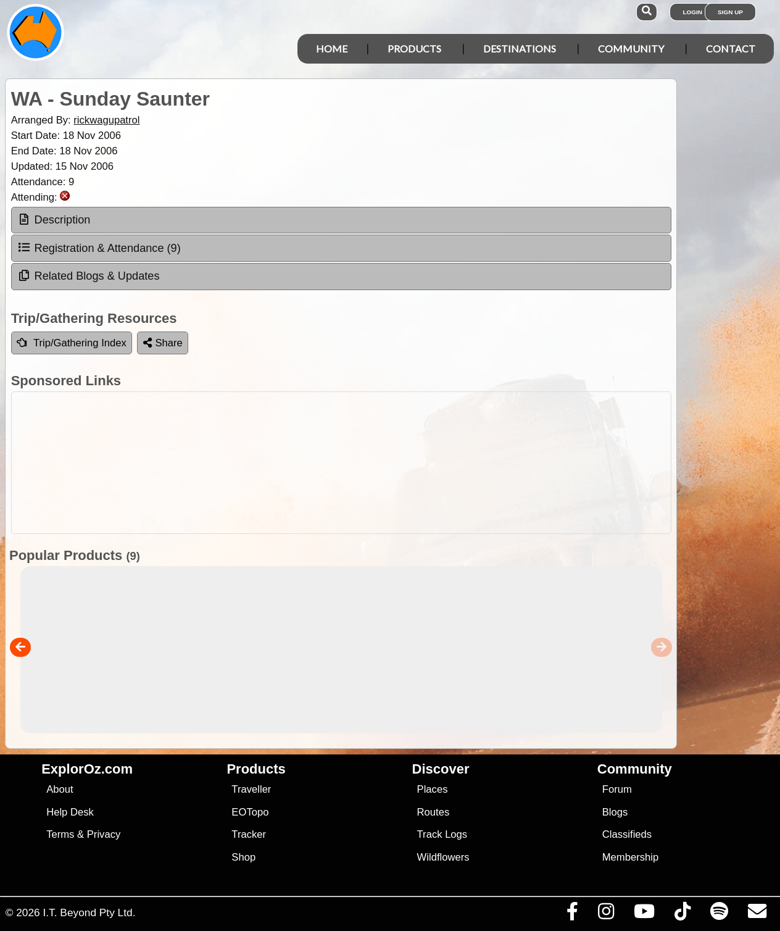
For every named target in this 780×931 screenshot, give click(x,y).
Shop (243, 857)
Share (163, 343)
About (59, 789)
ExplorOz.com (87, 769)
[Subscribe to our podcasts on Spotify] (718, 914)
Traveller (251, 789)
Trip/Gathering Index (72, 343)
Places (432, 789)
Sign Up (730, 12)
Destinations (519, 48)
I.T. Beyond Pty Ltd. (89, 912)
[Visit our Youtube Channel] (644, 914)
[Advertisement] (396, 462)
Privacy (104, 834)
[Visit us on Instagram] (605, 914)
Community (631, 48)
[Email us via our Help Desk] (757, 914)
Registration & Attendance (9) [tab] (99, 247)
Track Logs (442, 834)
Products (414, 48)
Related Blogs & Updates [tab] (88, 276)
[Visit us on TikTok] (682, 914)
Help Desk (70, 812)
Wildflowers (443, 857)
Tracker (248, 834)
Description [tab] (54, 220)
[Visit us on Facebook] (572, 914)
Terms (60, 834)
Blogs (615, 812)
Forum (617, 789)
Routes (433, 812)
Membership (630, 857)
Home (331, 48)
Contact (730, 48)
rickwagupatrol (106, 120)
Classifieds (627, 834)
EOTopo (249, 812)
